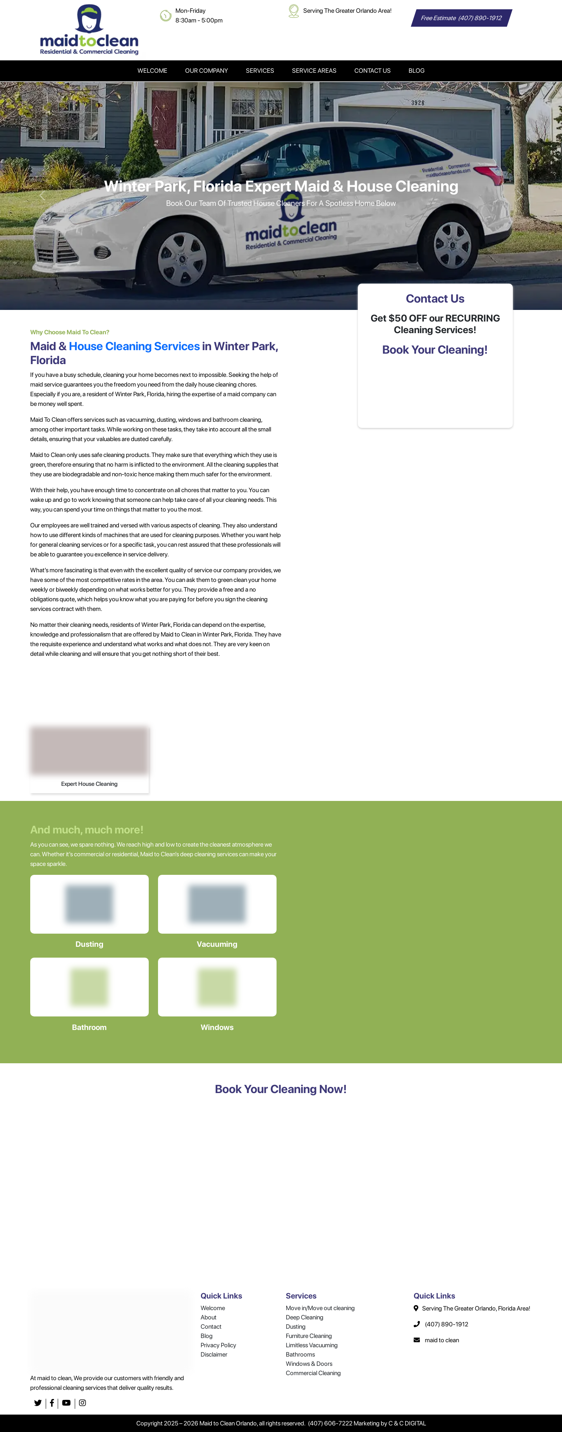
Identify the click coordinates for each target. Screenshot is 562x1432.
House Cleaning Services (134, 346)
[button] (42, 195)
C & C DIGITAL (407, 1423)
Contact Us (372, 70)
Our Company (206, 70)
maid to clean (442, 1340)
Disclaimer (214, 1354)
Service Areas (314, 70)
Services (260, 70)
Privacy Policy (218, 1345)
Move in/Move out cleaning (320, 1308)
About (209, 1317)
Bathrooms (300, 1354)
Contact (211, 1326)
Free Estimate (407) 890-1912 (461, 18)
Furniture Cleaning (309, 1336)
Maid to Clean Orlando (228, 1423)
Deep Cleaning (304, 1317)
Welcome (152, 70)
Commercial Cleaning (313, 1373)
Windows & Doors (309, 1363)
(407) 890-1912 (446, 1324)
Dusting (296, 1326)
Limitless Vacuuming (312, 1345)
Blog (417, 70)
